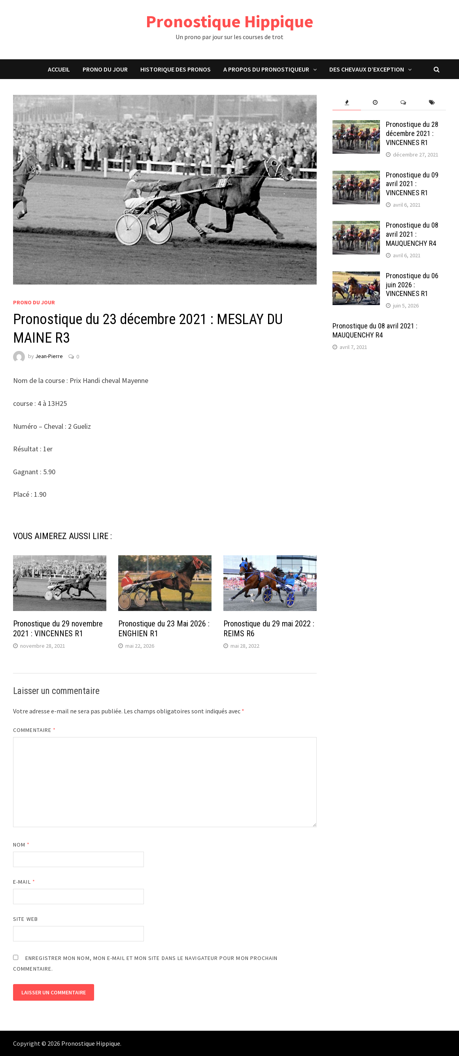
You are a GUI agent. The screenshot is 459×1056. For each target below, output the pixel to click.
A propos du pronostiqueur (266, 69)
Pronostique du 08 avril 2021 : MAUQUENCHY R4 (412, 234)
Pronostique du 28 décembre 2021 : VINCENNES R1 (412, 133)
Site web (25, 918)
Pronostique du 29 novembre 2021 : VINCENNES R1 (58, 628)
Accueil (59, 69)
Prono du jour (105, 69)
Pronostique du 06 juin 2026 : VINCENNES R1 (412, 285)
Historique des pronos (175, 69)
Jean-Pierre (49, 356)
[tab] (346, 102)
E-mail (24, 881)
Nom (21, 844)
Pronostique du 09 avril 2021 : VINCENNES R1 (412, 184)
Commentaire (34, 730)
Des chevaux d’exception (366, 69)
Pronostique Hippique (230, 21)
